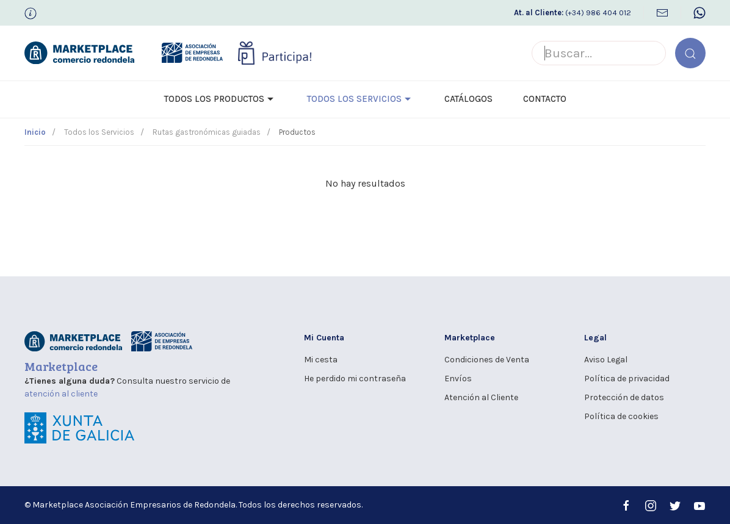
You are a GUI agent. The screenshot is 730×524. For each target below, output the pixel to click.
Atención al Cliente (481, 397)
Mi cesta (321, 359)
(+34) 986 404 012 (572, 12)
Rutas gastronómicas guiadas (202, 132)
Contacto (544, 98)
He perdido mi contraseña (355, 378)
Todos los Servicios (360, 99)
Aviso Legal (605, 359)
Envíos (458, 378)
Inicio (35, 132)
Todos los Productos (220, 99)
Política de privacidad (627, 378)
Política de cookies (621, 416)
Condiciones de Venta (486, 359)
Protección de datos (624, 397)
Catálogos (468, 98)
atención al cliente (61, 394)
